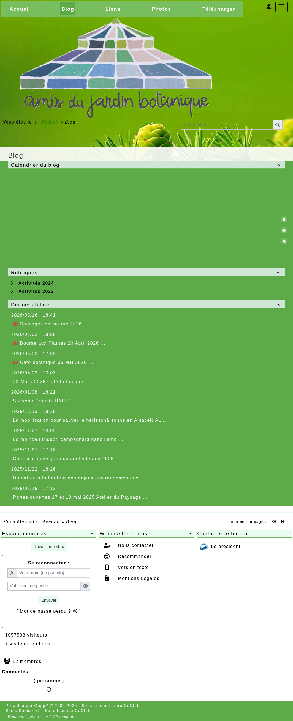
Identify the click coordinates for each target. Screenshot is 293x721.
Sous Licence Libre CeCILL (111, 705)
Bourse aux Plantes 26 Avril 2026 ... (59, 343)
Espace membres (49, 533)
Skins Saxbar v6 (23, 710)
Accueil (50, 122)
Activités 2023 (32, 291)
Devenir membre (49, 546)
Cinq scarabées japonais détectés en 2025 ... (67, 458)
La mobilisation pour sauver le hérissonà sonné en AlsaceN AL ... (90, 420)
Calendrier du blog (146, 165)
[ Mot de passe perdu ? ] (49, 611)
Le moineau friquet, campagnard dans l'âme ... (68, 439)
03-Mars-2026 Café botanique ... (51, 381)
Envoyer (48, 600)
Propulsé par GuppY (28, 705)
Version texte (132, 567)
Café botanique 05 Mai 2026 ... (53, 362)
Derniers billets (146, 305)
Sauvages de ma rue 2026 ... (50, 324)
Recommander (134, 556)
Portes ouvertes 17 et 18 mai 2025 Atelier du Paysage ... (80, 497)
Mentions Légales (137, 578)
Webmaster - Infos (147, 533)
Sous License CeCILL (68, 710)
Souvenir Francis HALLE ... (45, 401)
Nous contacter (135, 545)
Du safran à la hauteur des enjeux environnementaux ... (79, 478)
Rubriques (146, 272)
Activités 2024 (32, 283)
